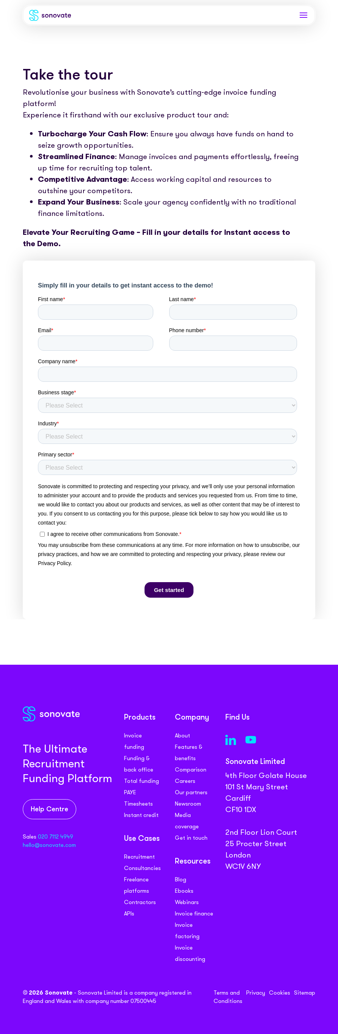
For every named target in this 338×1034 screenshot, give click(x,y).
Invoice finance (194, 913)
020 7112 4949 (55, 837)
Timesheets (138, 804)
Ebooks (184, 891)
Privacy (255, 993)
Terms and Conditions (228, 997)
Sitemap (304, 993)
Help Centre (49, 809)
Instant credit (141, 815)
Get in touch (191, 838)
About (182, 735)
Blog (180, 879)
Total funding (141, 781)
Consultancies (142, 868)
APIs (129, 913)
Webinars (187, 902)
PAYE (130, 792)
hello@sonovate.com (49, 845)
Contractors (140, 902)
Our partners (191, 792)
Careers (185, 781)
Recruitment (139, 857)
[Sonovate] (50, 17)
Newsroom (188, 804)
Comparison (190, 769)
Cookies (279, 993)
